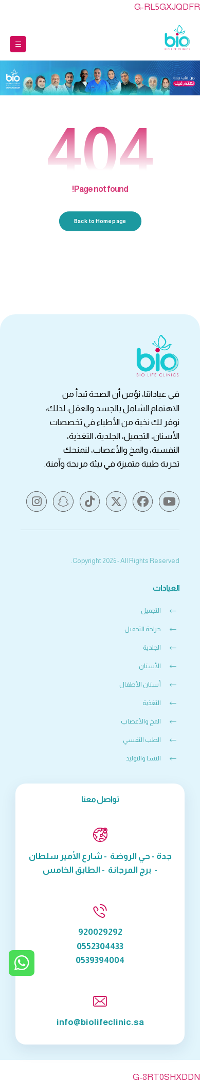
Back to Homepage (100, 221)
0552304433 (100, 946)
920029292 (100, 932)
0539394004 (100, 960)
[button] (18, 44)
